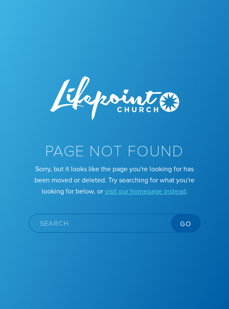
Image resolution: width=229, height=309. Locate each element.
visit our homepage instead (145, 191)
